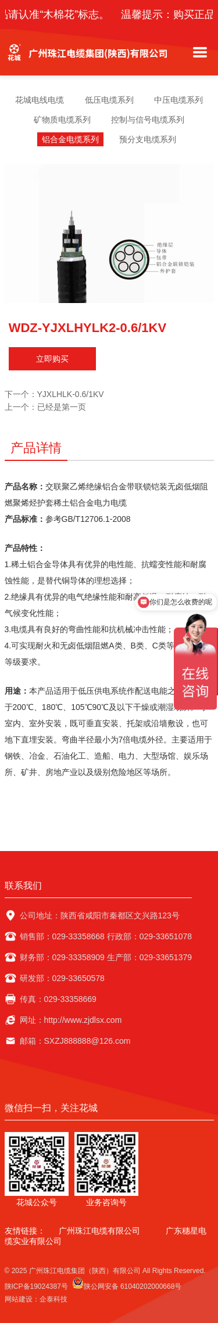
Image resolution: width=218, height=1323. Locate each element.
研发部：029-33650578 (62, 978)
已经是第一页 (61, 407)
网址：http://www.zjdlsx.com (71, 1020)
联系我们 (23, 886)
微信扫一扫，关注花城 (51, 1108)
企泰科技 (53, 1299)
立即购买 (52, 358)
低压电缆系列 (109, 99)
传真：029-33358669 (58, 999)
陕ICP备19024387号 (36, 1286)
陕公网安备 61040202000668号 (127, 1283)
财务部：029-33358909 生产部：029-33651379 (106, 957)
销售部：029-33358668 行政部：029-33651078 (106, 936)
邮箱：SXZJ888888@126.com (75, 1041)
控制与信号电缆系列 (147, 119)
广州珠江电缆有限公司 (99, 1230)
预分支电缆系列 (147, 139)
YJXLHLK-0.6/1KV (70, 394)
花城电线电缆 (39, 99)
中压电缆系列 (178, 99)
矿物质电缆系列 (62, 119)
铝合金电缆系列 (70, 139)
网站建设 (19, 1299)
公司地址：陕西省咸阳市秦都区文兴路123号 (100, 915)
